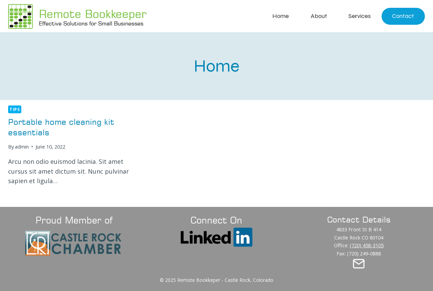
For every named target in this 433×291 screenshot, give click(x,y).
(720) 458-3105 (367, 245)
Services (359, 16)
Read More (27, 197)
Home (280, 16)
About (319, 16)
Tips (14, 109)
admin (22, 146)
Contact (403, 16)
